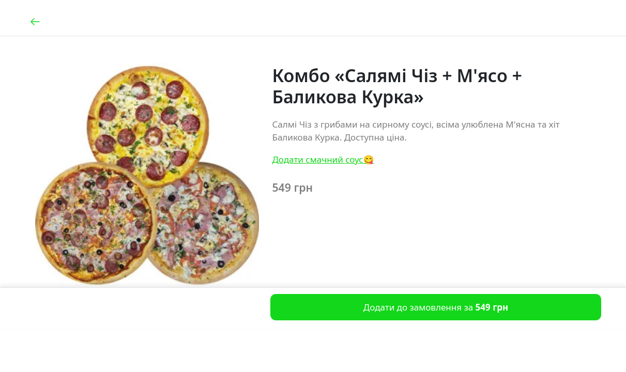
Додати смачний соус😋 (323, 159)
